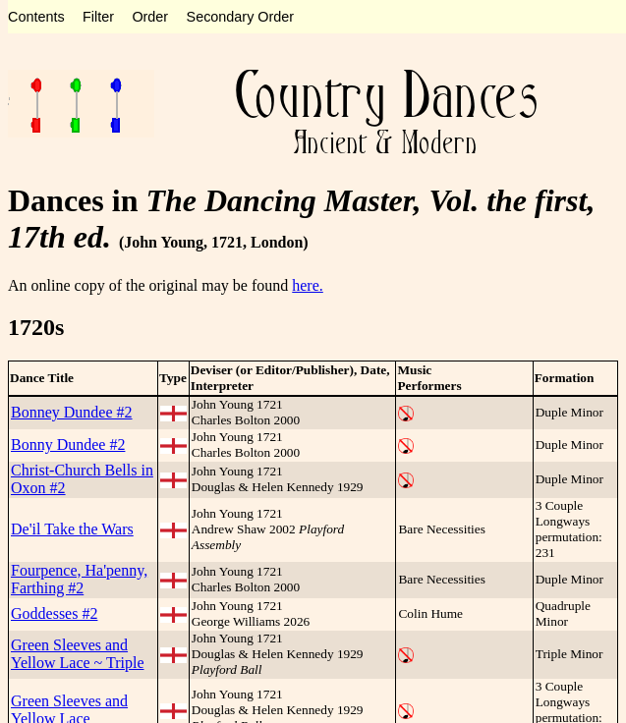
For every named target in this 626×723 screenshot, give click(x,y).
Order (150, 17)
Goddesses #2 (54, 613)
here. (307, 285)
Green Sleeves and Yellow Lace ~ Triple (77, 654)
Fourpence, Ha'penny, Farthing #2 (79, 579)
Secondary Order (241, 17)
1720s (36, 327)
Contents (36, 17)
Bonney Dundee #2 (72, 412)
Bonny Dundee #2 (68, 444)
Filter (98, 17)
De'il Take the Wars (72, 529)
